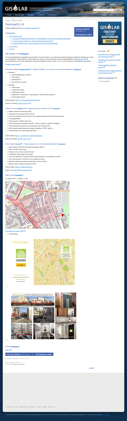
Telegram (94, 4)
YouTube (14, 170)
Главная (7, 20)
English (120, 4)
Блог (111, 15)
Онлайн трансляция (12, 64)
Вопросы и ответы (17, 20)
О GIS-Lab (41, 15)
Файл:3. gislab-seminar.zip (24, 167)
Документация (19, 15)
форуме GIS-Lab (80, 59)
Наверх (91, 368)
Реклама (119, 15)
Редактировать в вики (83, 34)
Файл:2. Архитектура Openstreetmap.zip (28, 136)
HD (19, 103)
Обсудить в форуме (82, 29)
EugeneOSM (24, 69)
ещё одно (26, 103)
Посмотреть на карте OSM (14, 231)
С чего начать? (52, 15)
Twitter (103, 4)
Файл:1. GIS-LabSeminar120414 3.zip (27, 100)
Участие (38, 407)
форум (7, 350)
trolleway (20, 108)
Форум (104, 15)
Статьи (9, 15)
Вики (49, 407)
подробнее (105, 414)
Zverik (18, 144)
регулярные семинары (29, 28)
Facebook (112, 4)
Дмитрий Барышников (18, 364)
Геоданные (31, 15)
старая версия (24, 170)
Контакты (32, 407)
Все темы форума (105, 81)
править (25, 54)
